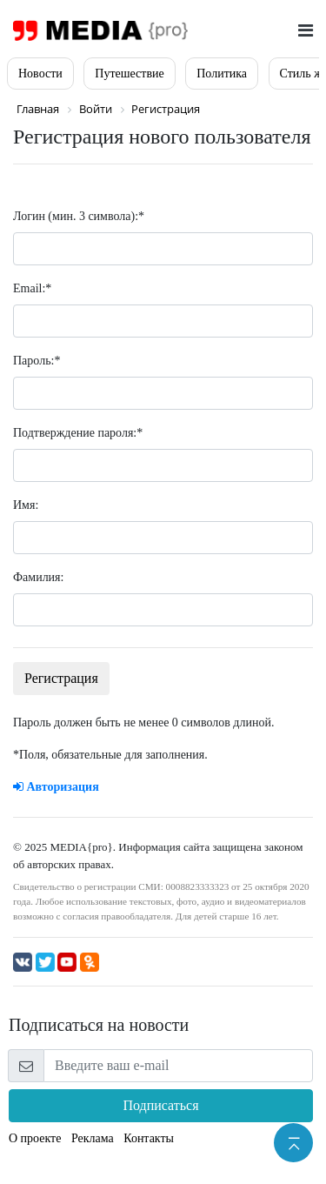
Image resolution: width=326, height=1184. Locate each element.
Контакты (148, 1138)
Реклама (92, 1138)
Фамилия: (38, 577)
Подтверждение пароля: (78, 432)
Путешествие (129, 73)
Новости (40, 73)
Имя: (25, 505)
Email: (32, 288)
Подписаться (160, 1105)
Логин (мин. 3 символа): (78, 216)
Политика (221, 73)
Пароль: (36, 360)
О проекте (35, 1138)
